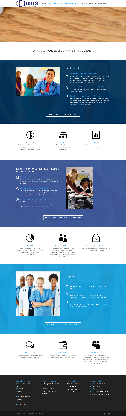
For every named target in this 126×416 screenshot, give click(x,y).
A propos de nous (97, 386)
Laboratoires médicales (24, 396)
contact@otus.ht (104, 394)
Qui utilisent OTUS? (55, 3)
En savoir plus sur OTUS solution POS (63, 114)
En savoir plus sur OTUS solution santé (63, 324)
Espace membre (71, 386)
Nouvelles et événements (74, 392)
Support (82, 3)
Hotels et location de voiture (25, 402)
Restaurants (20, 388)
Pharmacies (20, 394)
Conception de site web (48, 388)
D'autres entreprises (23, 404)
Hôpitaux (19, 399)
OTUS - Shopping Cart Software (33, 413)
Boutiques (20, 391)
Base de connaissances (98, 384)
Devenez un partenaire (73, 384)
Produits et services (70, 3)
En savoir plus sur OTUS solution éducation (63, 217)
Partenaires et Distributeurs (97, 3)
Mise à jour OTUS (72, 389)
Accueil (44, 3)
